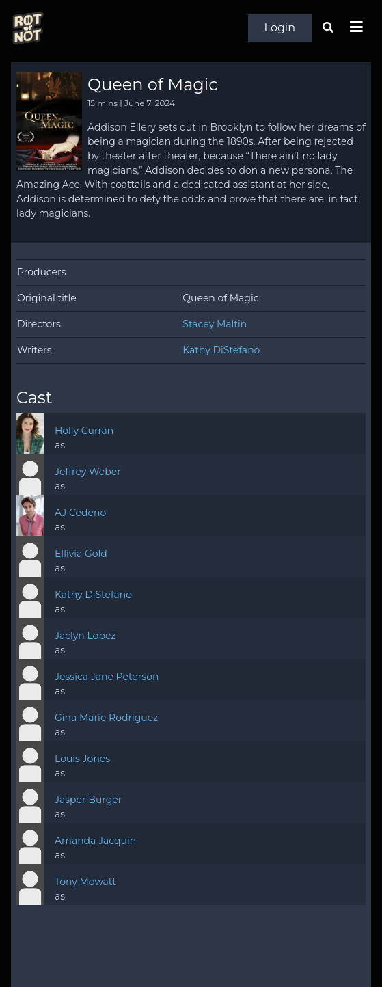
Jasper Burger (88, 800)
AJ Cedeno (80, 512)
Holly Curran (84, 430)
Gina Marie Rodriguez (106, 718)
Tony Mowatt (85, 882)
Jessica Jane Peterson (107, 677)
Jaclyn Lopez (85, 636)
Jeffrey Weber (88, 471)
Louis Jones (82, 759)
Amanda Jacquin (95, 841)
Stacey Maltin (214, 324)
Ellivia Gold (81, 553)
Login (279, 27)
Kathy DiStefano (221, 350)
